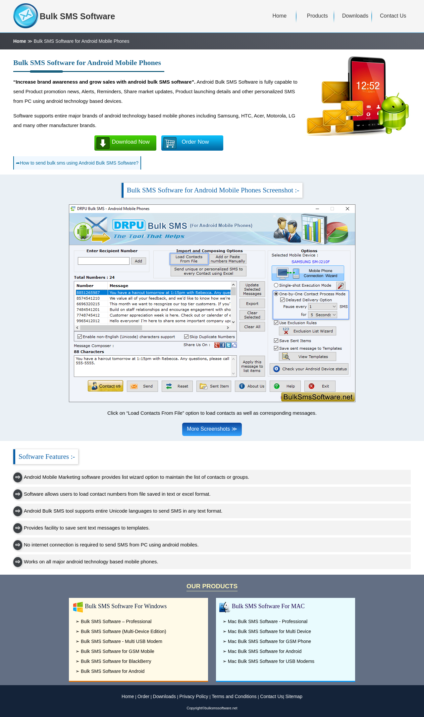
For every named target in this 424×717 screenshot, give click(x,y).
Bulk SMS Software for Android (112, 671)
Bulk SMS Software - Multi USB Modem (121, 641)
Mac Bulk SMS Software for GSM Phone (269, 641)
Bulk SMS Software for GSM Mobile (117, 651)
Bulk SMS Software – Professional (116, 621)
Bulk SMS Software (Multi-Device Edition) (123, 631)
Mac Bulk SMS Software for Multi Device (269, 631)
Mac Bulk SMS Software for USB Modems (271, 661)
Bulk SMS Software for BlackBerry (116, 661)
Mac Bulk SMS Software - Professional (267, 621)
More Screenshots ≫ (212, 429)
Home (19, 41)
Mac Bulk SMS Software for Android (265, 651)
